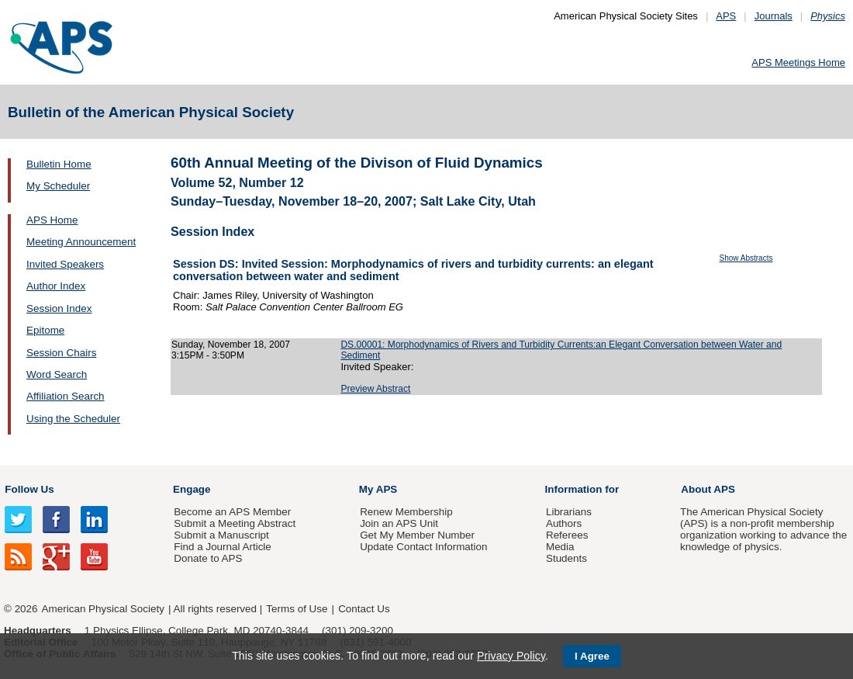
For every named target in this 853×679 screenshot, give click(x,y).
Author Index (55, 286)
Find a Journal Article (222, 547)
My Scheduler (58, 186)
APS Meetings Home (798, 62)
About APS (708, 489)
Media (560, 547)
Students (566, 558)
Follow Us (29, 489)
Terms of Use (296, 609)
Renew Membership (406, 512)
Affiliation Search (65, 396)
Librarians (569, 512)
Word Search (56, 374)
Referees (567, 535)
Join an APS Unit (399, 523)
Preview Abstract (375, 388)
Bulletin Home (59, 164)
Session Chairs (61, 353)
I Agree (592, 656)
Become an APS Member (232, 512)
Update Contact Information (423, 547)
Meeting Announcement (81, 242)
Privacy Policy (511, 656)
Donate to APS (208, 558)
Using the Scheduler (73, 418)
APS (726, 16)
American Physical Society (103, 609)
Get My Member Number (417, 535)
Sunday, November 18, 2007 (230, 344)
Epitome (45, 330)
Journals (774, 16)
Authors (564, 523)
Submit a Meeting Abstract (234, 523)
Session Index (59, 308)
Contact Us (363, 609)
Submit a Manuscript (221, 535)
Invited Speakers (65, 264)
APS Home (52, 220)
